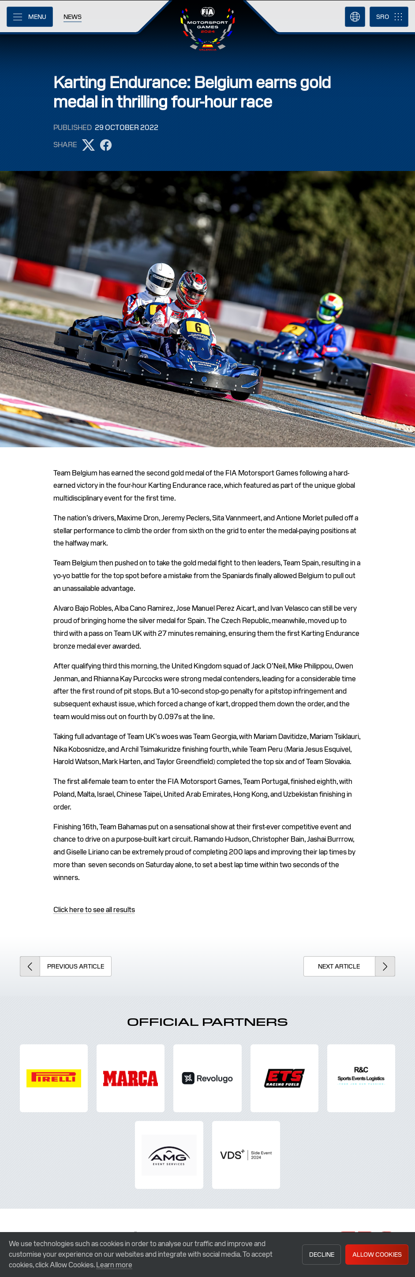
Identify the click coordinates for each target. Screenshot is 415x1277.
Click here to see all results (94, 909)
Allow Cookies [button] (377, 1254)
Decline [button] (321, 1254)
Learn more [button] (114, 1265)
